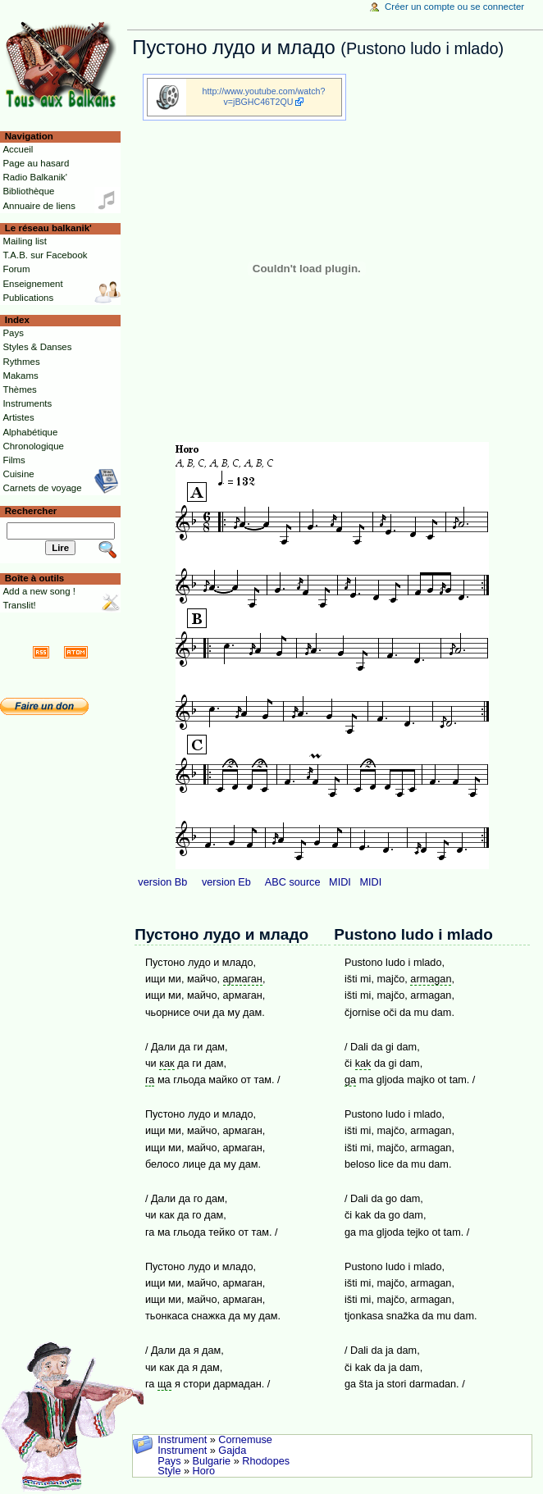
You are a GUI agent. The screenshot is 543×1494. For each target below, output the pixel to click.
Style (168, 1471)
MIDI (340, 882)
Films (13, 460)
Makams (20, 375)
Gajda (232, 1450)
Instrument (182, 1440)
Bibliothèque (28, 191)
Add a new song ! (38, 591)
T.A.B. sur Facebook (44, 255)
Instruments (27, 403)
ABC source (293, 882)
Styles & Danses (36, 347)
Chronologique (33, 446)
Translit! (18, 605)
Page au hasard (35, 163)
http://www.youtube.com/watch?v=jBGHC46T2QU (264, 96)
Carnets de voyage (41, 488)
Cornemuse (245, 1440)
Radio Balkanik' (34, 177)
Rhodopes (266, 1461)
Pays (168, 1461)
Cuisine (18, 474)
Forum (16, 269)
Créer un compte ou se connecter (454, 6)
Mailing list (24, 241)
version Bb (162, 882)
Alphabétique (29, 432)
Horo (204, 1471)
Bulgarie (212, 1461)
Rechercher (31, 511)
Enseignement (32, 284)
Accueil (17, 149)
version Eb (226, 882)
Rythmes (20, 362)
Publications (27, 298)
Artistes (18, 417)
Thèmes (19, 389)
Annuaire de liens (38, 206)
